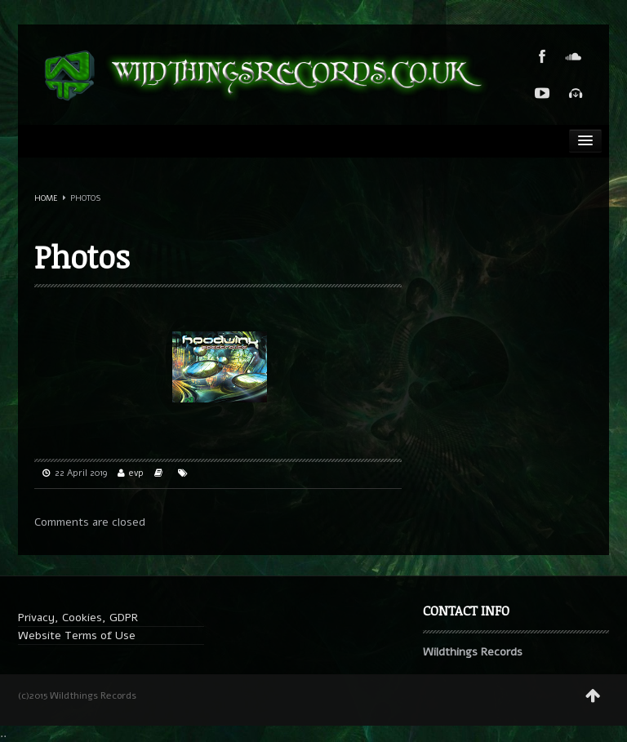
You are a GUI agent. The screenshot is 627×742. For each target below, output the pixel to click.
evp (136, 473)
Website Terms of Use (77, 635)
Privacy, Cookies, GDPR (78, 617)
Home (46, 198)
